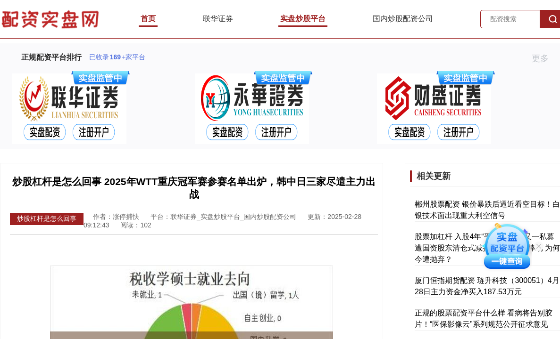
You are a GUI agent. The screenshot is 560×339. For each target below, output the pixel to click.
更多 (544, 58)
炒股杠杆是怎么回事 (46, 218)
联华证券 (218, 19)
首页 (148, 19)
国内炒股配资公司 (403, 19)
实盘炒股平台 (303, 19)
